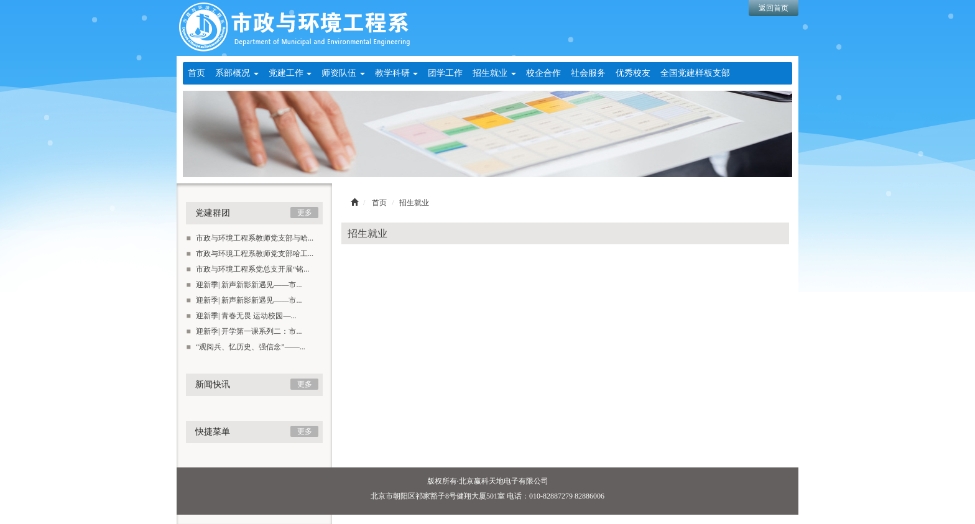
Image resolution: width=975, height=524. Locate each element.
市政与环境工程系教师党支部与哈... (249, 238)
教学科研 (396, 73)
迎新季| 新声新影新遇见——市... (244, 284)
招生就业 (494, 73)
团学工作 (445, 73)
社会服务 (588, 73)
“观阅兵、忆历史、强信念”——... (245, 346)
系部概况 (237, 73)
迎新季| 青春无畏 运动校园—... (241, 315)
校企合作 (543, 73)
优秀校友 (633, 73)
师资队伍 (343, 73)
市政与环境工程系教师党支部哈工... (249, 253)
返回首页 (773, 8)
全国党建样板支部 (695, 73)
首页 (196, 73)
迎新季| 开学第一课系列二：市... (244, 331)
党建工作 (290, 73)
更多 (304, 212)
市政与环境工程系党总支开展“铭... (247, 269)
